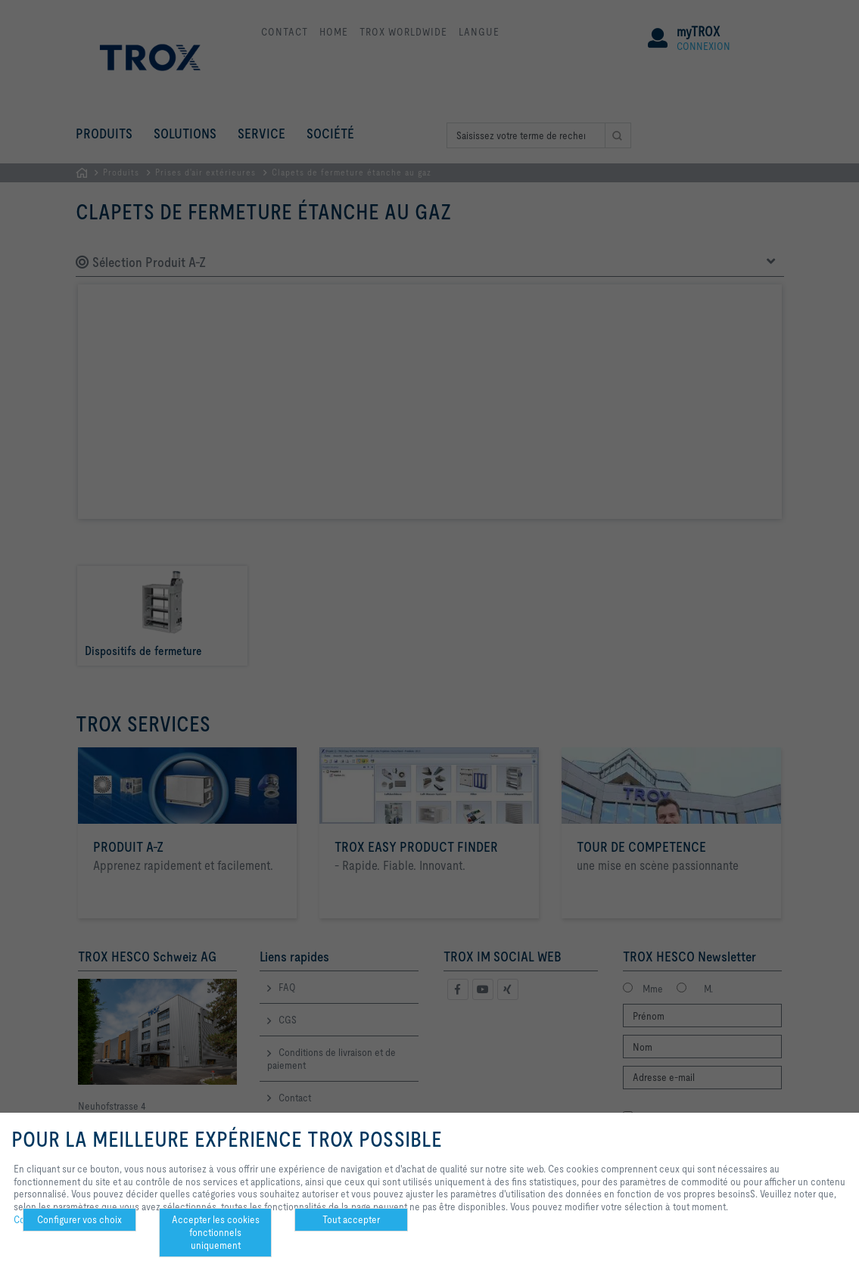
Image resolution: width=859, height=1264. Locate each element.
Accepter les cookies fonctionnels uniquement (216, 1232)
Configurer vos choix (79, 1219)
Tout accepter (351, 1219)
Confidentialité (44, 1219)
